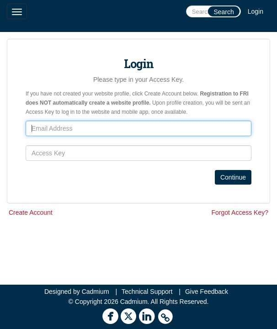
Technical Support (147, 291)
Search (223, 12)
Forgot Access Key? (239, 212)
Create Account (31, 212)
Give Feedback (206, 291)
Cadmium (95, 291)
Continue (233, 177)
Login (255, 11)
